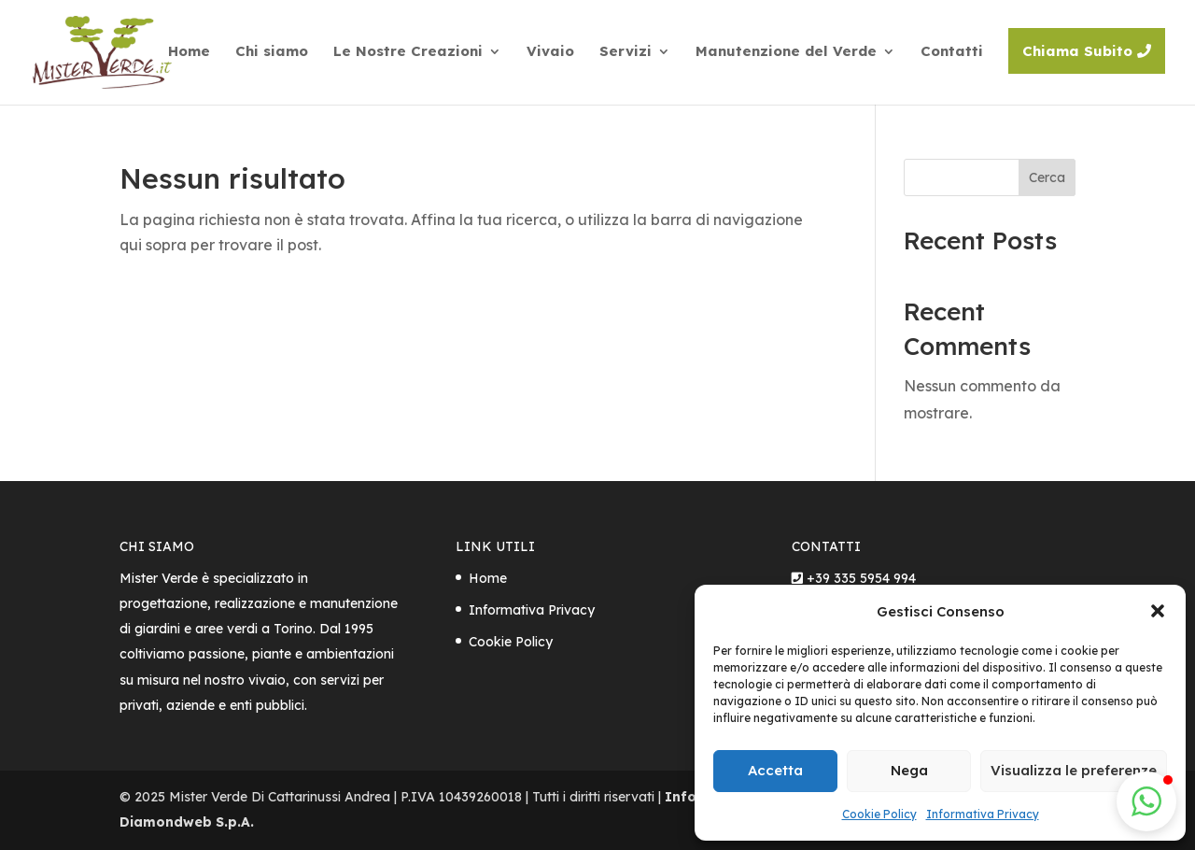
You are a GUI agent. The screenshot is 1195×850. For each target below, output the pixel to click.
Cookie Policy (879, 814)
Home (488, 578)
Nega (909, 770)
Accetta (775, 770)
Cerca (1047, 177)
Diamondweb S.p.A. (187, 822)
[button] (1157, 611)
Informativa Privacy (982, 814)
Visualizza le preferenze (1074, 770)
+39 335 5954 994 (861, 578)
